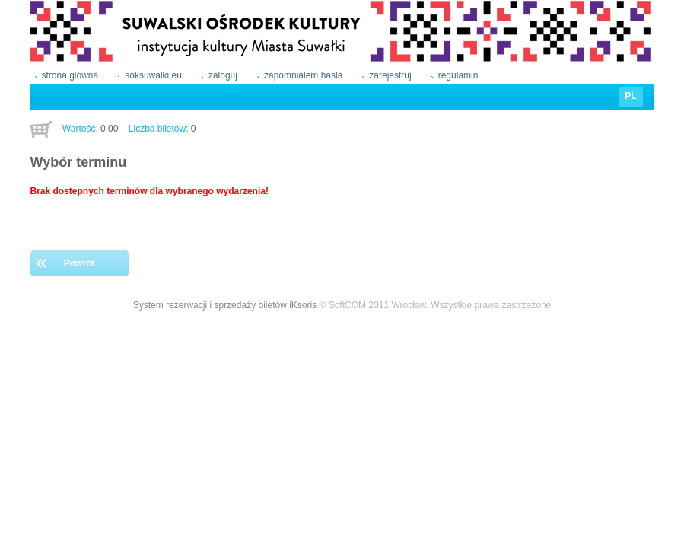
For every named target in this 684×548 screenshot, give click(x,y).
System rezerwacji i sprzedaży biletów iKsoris (225, 305)
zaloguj (222, 75)
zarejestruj (390, 75)
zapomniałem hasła (303, 75)
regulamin (458, 75)
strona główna (70, 75)
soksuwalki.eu (153, 75)
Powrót (79, 263)
